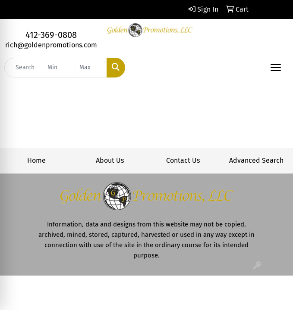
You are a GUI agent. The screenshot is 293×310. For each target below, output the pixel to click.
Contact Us (183, 160)
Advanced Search (256, 160)
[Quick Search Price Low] (59, 68)
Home (36, 160)
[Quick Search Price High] (91, 68)
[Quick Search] (23, 68)
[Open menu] (275, 67)
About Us (110, 160)
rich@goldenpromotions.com (51, 45)
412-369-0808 (51, 35)
